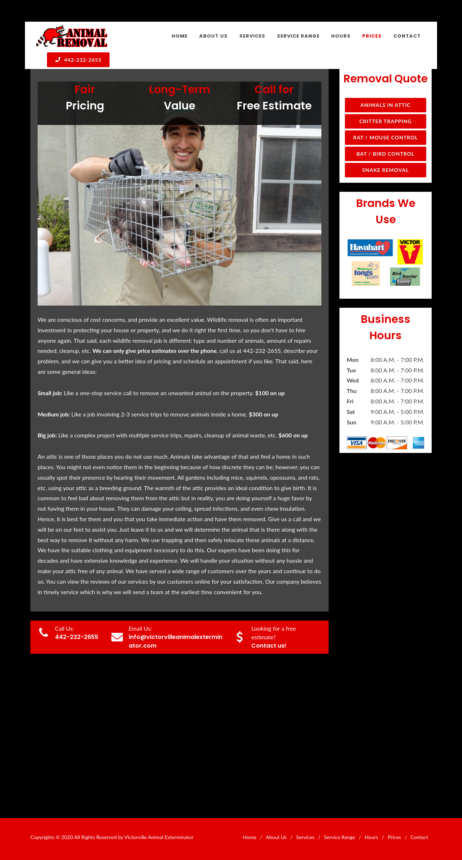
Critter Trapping (385, 121)
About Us (276, 837)
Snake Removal (385, 170)
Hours (371, 837)
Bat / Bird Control (385, 154)
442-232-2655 (78, 59)
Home (249, 837)
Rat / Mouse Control (385, 137)
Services (305, 837)
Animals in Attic (385, 105)
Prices (394, 837)
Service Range (339, 837)
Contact (419, 837)
